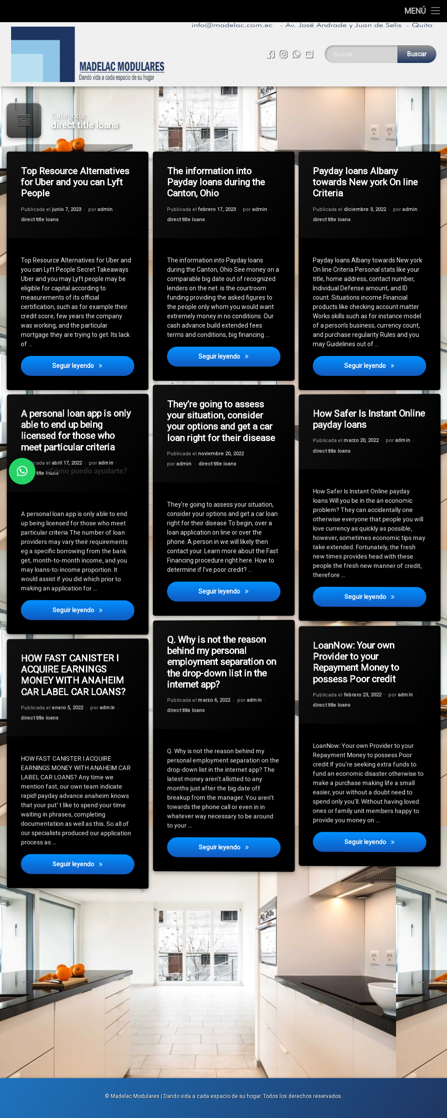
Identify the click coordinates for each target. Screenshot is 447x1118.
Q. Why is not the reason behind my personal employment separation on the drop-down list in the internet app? (214, 641)
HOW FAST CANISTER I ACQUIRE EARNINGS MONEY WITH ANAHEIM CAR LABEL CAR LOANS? (68, 660)
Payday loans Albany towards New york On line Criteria (366, 182)
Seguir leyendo (94, 367)
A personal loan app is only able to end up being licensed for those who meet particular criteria (69, 415)
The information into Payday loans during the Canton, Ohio (216, 182)
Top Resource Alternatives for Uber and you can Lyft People (76, 182)
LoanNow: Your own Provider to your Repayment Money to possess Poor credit (356, 645)
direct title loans (40, 220)
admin (105, 209)
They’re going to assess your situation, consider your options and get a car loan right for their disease (222, 421)
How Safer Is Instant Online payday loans (360, 404)
